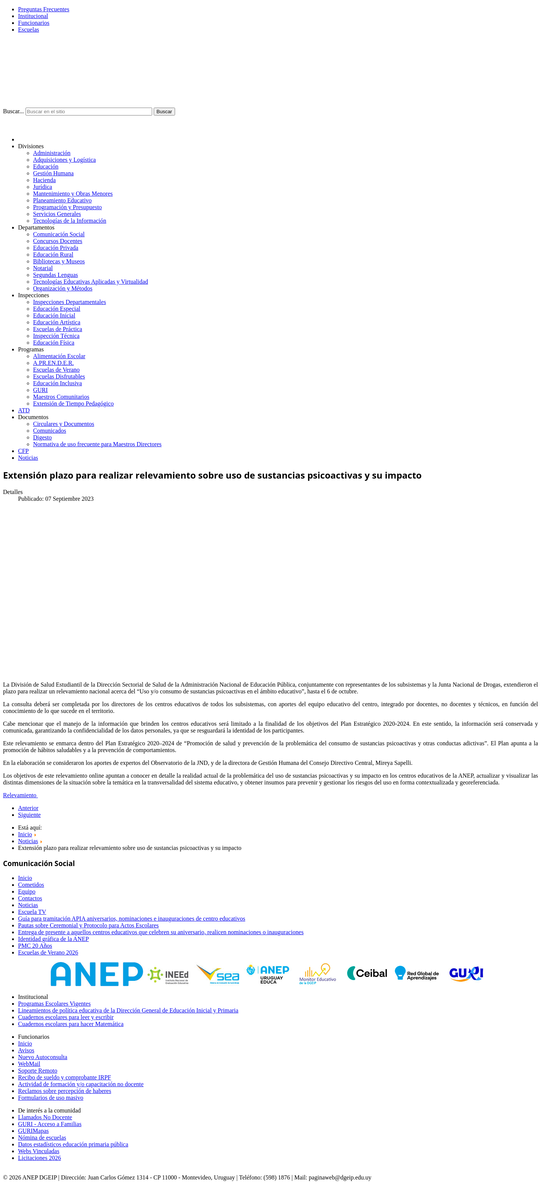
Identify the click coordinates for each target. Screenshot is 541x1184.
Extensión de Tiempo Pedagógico (73, 403)
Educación (46, 166)
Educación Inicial (54, 315)
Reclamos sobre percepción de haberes (64, 1091)
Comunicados (49, 430)
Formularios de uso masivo (50, 1097)
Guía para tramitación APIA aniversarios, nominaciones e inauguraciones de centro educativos (131, 918)
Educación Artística (56, 322)
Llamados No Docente (45, 1117)
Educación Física (53, 342)
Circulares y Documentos (63, 424)
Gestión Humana (53, 173)
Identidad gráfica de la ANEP (53, 939)
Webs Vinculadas (38, 1151)
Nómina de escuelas (42, 1137)
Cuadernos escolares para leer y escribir (66, 1017)
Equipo (26, 891)
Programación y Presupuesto (67, 207)
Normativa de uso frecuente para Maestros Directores (97, 444)
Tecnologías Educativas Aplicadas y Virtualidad (90, 281)
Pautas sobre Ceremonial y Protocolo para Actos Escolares (88, 925)
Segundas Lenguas (55, 275)
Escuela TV (32, 912)
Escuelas (28, 29)
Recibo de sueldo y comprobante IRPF (64, 1077)
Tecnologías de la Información (69, 220)
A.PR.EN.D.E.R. (53, 363)
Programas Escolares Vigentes (54, 1003)
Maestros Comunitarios (61, 397)
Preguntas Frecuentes (43, 9)
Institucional (33, 16)
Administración (52, 153)
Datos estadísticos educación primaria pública (73, 1144)
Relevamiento (20, 795)
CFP (23, 451)
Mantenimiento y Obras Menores (73, 193)
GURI (40, 390)
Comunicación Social (59, 234)
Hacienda (44, 180)
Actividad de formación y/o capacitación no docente (81, 1084)
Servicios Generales (57, 214)
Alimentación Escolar (59, 356)
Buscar (164, 111)
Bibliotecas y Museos (59, 261)
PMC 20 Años (35, 945)
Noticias (28, 457)
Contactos (30, 898)
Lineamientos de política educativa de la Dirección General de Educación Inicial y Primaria (128, 1010)
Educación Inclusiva (57, 383)
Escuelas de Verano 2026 (48, 952)
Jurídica (42, 187)
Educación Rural (53, 254)
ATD (24, 410)
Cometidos (31, 885)
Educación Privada (55, 248)
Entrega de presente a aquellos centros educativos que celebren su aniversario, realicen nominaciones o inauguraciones (161, 932)
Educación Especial (56, 308)
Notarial (43, 268)
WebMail (29, 1064)
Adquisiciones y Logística (64, 160)
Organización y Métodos (62, 288)
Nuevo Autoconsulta (42, 1057)
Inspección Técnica (56, 336)
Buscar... (13, 111)
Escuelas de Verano (56, 369)
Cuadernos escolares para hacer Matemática (71, 1024)
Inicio (25, 878)
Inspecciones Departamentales (69, 302)
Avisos (26, 1050)
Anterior (28, 808)
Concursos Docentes (57, 241)
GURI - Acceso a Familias (50, 1124)
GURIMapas (33, 1131)
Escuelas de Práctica (57, 329)
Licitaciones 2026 (39, 1158)
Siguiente (29, 815)
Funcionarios (34, 23)
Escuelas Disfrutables (59, 376)
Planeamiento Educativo (62, 200)
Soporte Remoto (37, 1070)
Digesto (42, 437)
